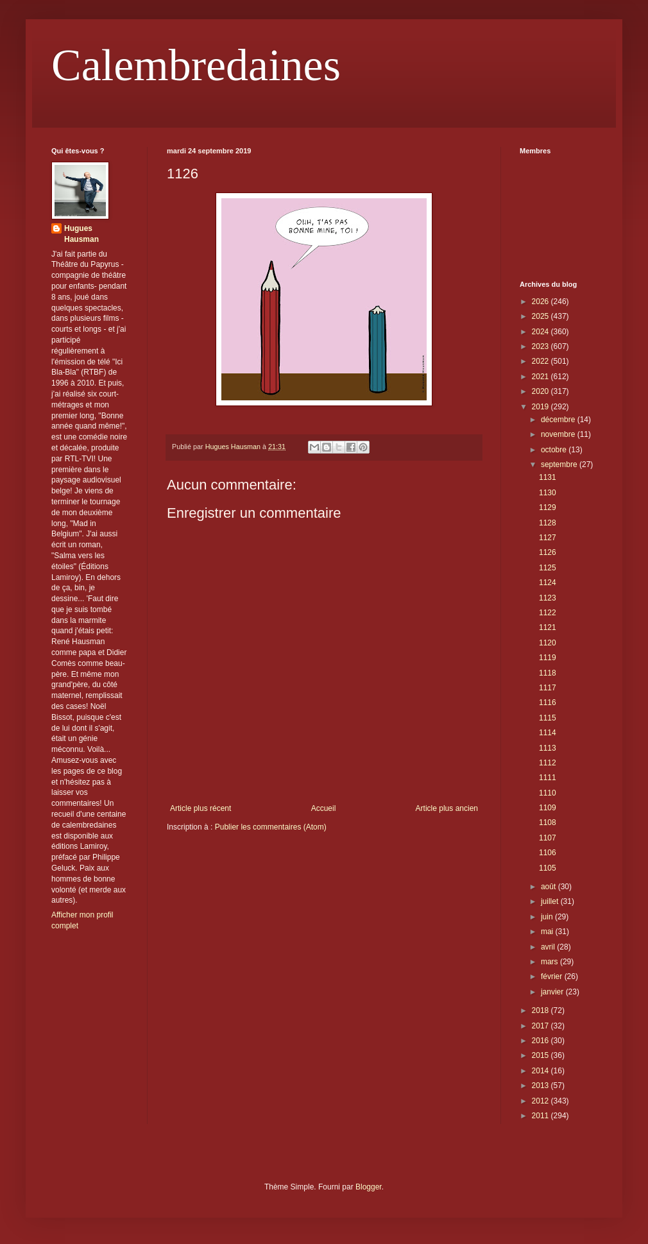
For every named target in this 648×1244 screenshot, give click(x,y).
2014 (541, 1070)
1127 (547, 537)
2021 (541, 376)
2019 (541, 406)
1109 (547, 807)
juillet (551, 901)
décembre (559, 419)
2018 (541, 1010)
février (553, 976)
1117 (547, 687)
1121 (547, 627)
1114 (547, 732)
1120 (547, 642)
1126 (547, 552)
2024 (541, 331)
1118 (547, 673)
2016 (541, 1040)
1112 (547, 762)
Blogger (368, 1186)
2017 (541, 1025)
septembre (560, 464)
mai (548, 931)
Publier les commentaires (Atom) (271, 826)
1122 (547, 612)
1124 (547, 582)
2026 (541, 301)
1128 (547, 522)
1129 (547, 507)
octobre (554, 449)
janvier (553, 991)
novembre (559, 434)
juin (548, 916)
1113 (547, 748)
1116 (547, 702)
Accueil (323, 808)
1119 (547, 657)
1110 (547, 792)
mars (550, 961)
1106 (547, 852)
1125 (547, 567)
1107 (547, 837)
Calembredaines (196, 65)
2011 (541, 1115)
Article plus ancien (447, 808)
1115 (547, 717)
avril (549, 946)
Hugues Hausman (81, 234)
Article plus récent (200, 808)
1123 (547, 597)
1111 (547, 777)
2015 (541, 1055)
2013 (541, 1085)
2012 (541, 1100)
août (549, 886)
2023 (541, 346)
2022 (541, 361)
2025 (541, 316)
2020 (541, 391)
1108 (547, 822)
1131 (547, 477)
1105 (547, 868)
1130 (547, 492)
